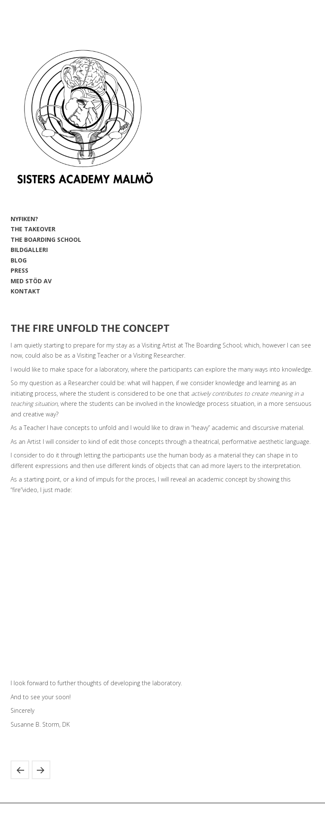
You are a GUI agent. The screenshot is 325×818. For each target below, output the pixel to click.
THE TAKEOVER (33, 229)
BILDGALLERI (29, 250)
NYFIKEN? (24, 219)
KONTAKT (25, 291)
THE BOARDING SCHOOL (46, 239)
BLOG (19, 260)
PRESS (19, 270)
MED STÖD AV (31, 281)
